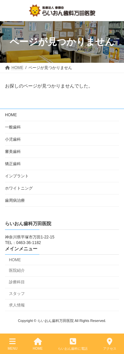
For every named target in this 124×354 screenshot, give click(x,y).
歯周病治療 (15, 200)
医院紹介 (17, 270)
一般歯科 (13, 127)
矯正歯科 (13, 163)
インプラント (17, 176)
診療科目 (17, 282)
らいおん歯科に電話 (73, 344)
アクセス (109, 344)
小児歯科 (13, 139)
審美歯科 (13, 151)
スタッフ (17, 293)
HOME (11, 115)
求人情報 (17, 304)
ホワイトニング (19, 188)
